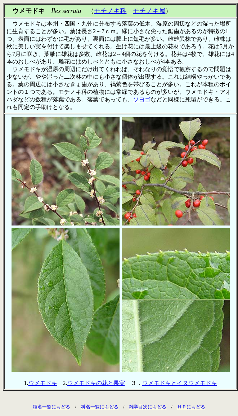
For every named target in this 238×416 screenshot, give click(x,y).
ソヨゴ (142, 99)
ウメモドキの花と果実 (96, 383)
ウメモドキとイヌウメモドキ (179, 383)
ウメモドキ (42, 383)
